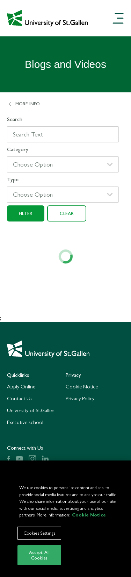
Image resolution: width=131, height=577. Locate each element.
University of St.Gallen (30, 410)
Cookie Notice (82, 386)
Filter (25, 213)
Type (13, 179)
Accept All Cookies (39, 557)
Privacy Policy (80, 398)
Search (14, 119)
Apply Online (21, 386)
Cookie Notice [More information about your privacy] (89, 517)
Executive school (25, 422)
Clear (67, 213)
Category (17, 149)
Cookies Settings (39, 534)
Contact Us (19, 398)
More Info (23, 104)
